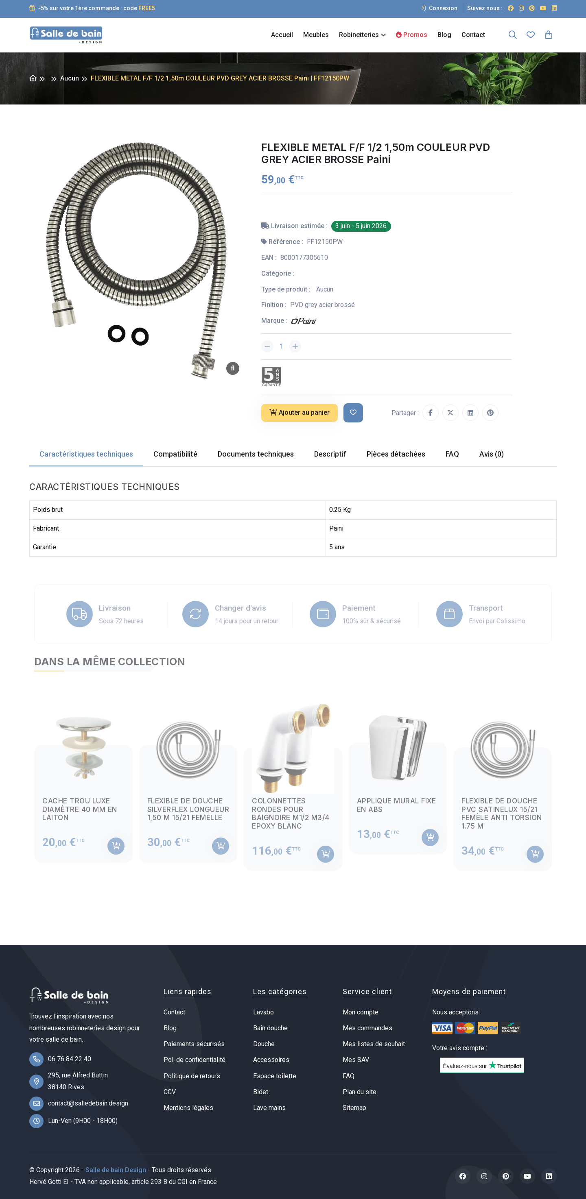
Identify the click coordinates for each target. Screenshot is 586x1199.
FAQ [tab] (452, 454)
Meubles (316, 35)
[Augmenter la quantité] (295, 346)
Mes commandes (367, 1028)
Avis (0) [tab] (491, 454)
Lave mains (269, 1108)
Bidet (260, 1092)
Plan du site (359, 1092)
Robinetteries (359, 35)
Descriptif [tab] (330, 454)
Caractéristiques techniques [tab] (86, 454)
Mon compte (360, 1012)
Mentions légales (188, 1108)
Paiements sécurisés (194, 1044)
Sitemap (354, 1108)
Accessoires (271, 1060)
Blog (444, 35)
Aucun (69, 78)
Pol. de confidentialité (194, 1060)
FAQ (348, 1076)
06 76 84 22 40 (69, 1059)
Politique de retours (192, 1076)
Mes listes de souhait (374, 1044)
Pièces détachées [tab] (396, 454)
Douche (264, 1044)
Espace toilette (274, 1076)
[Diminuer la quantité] (267, 346)
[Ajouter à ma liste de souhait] (353, 412)
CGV (170, 1092)
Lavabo (263, 1012)
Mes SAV (356, 1060)
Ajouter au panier (299, 412)
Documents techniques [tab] (256, 454)
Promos (411, 35)
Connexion (438, 8)
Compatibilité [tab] (175, 454)
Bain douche (270, 1028)
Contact (473, 35)
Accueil (282, 35)
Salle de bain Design (115, 1170)
